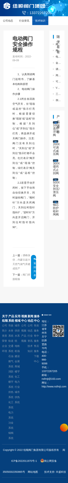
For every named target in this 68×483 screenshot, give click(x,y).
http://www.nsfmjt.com (45, 386)
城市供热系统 (17, 397)
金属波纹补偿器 (58, 62)
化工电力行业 (17, 381)
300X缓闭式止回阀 (56, 168)
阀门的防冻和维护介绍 (58, 44)
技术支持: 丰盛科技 (55, 471)
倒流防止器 (58, 100)
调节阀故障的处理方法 (58, 69)
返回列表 (35, 267)
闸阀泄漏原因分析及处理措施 (58, 75)
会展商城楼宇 (17, 366)
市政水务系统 (10, 330)
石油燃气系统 (10, 361)
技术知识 (40, 20)
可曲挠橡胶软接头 (58, 81)
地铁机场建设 (17, 351)
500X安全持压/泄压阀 (56, 189)
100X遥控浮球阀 (56, 130)
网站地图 (33, 471)
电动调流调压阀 (58, 56)
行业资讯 (24, 20)
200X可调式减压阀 (56, 149)
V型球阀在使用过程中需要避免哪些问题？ (58, 87)
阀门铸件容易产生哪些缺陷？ (58, 50)
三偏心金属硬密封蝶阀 (58, 93)
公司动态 (8, 20)
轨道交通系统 (10, 346)
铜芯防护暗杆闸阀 (56, 209)
